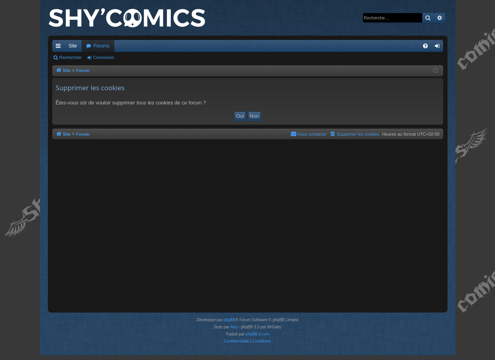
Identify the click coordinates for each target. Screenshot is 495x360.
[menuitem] (425, 46)
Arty (233, 327)
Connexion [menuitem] (438, 47)
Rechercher (70, 57)
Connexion (103, 57)
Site (73, 46)
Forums (101, 46)
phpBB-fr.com (258, 334)
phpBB (229, 320)
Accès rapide (59, 47)
